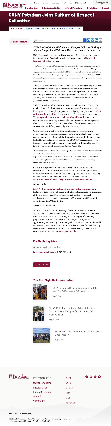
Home (13, 29)
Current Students (42, 382)
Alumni (37, 396)
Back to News (20, 41)
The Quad (81, 2)
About (105, 8)
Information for (102, 2)
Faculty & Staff (41, 387)
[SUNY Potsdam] (19, 379)
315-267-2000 (45, 421)
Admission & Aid (51, 8)
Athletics (92, 8)
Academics (31, 8)
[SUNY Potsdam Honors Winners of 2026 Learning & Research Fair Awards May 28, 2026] (67, 292)
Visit (64, 2)
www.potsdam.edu (67, 231)
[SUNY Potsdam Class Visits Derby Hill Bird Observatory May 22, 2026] (67, 335)
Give (71, 2)
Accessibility (27, 414)
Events (45, 2)
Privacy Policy (14, 414)
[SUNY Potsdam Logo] (15, 7)
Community (39, 400)
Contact (55, 2)
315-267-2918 (65, 252)
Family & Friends (42, 391)
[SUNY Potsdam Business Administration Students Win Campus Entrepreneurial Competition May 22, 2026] (67, 313)
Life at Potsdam (73, 8)
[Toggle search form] (90, 2)
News (36, 2)
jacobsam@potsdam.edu (44, 252)
